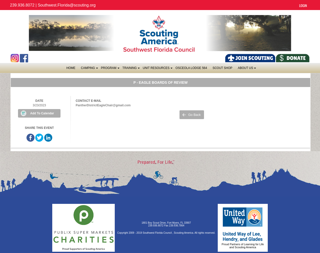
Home (71, 68)
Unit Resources (157, 69)
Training (130, 69)
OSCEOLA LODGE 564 (191, 68)
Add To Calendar (42, 113)
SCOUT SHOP (222, 68)
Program (110, 69)
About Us (247, 69)
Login (303, 5)
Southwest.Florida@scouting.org (67, 5)
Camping (89, 69)
